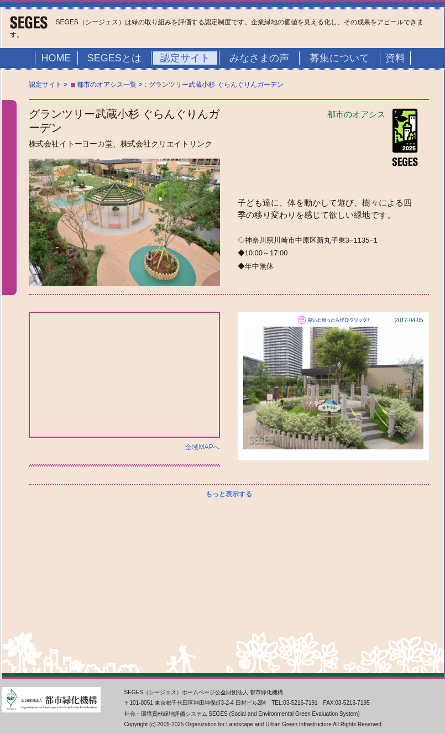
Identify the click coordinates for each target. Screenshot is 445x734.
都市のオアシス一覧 (107, 84)
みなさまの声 (259, 58)
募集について (339, 58)
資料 (395, 58)
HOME (56, 58)
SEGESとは (114, 58)
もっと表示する (229, 494)
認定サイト (185, 58)
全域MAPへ (202, 447)
